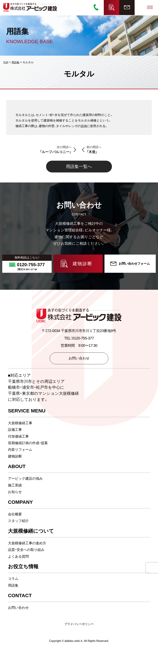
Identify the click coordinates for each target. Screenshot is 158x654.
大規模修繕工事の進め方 (28, 545)
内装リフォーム (21, 451)
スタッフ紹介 (19, 522)
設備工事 (15, 431)
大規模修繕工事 (20, 424)
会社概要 (15, 516)
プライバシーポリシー (79, 625)
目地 (84, 126)
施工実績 (15, 487)
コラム (13, 580)
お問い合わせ (19, 609)
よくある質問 (19, 558)
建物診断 (15, 458)
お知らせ (15, 493)
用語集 (13, 587)
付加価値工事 (19, 438)
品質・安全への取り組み (27, 551)
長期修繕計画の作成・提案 (29, 444)
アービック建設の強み (26, 480)
